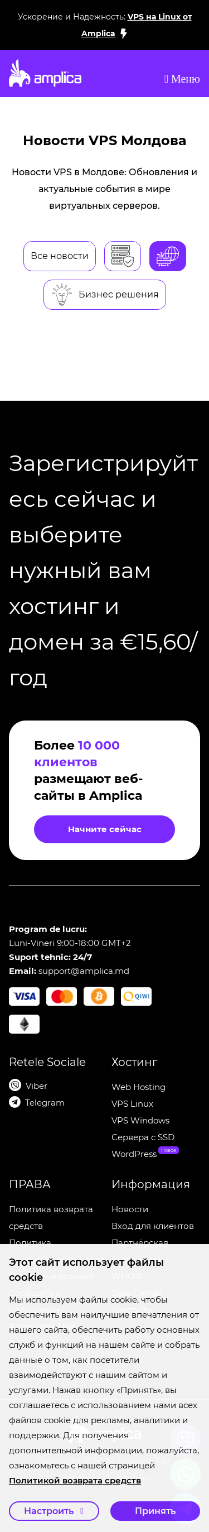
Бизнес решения (105, 295)
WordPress (134, 1154)
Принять (155, 1511)
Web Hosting (138, 1087)
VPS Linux (132, 1103)
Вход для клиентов (152, 1226)
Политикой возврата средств (75, 1480)
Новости (129, 1209)
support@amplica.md (83, 971)
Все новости (60, 256)
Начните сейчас (105, 829)
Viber (36, 1085)
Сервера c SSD (142, 1137)
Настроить (54, 1511)
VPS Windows (140, 1120)
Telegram (45, 1102)
